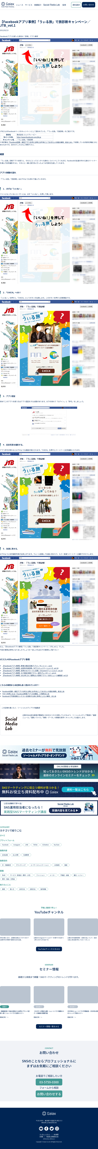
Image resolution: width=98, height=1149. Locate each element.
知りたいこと (5, 884)
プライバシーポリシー (49, 1138)
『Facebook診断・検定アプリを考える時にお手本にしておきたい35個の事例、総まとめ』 (40, 142)
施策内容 (3, 850)
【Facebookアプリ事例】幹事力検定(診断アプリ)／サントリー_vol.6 (27, 666)
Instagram (16, 845)
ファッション (40, 875)
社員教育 (26, 855)
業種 (2, 870)
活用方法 (32, 889)
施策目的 (3, 860)
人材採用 (56, 865)
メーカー (52, 875)
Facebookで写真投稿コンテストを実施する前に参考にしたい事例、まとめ (29, 696)
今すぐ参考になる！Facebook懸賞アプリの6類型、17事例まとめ (25, 694)
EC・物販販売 (6, 865)
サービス (28, 5)
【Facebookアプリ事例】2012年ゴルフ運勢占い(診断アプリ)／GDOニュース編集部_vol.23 (35, 675)
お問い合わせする (49, 1094)
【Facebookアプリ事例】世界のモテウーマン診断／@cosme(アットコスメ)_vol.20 (32, 670)
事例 (3, 889)
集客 (65, 865)
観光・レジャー (79, 875)
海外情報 (43, 889)
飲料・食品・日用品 (8, 879)
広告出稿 (5, 855)
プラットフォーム (7, 840)
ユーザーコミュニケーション (40, 865)
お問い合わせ (88, 4)
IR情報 (41, 1136)
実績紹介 (37, 5)
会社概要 (56, 1134)
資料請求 (76, 5)
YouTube (56, 845)
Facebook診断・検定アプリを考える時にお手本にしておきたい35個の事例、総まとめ (33, 691)
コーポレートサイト (45, 1134)
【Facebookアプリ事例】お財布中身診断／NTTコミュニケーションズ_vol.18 (30, 668)
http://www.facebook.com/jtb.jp (29, 137)
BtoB (3, 875)
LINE (26, 845)
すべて (2, 835)
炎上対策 (15, 855)
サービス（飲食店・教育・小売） (20, 875)
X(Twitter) (45, 845)
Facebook (5, 845)
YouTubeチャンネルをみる (49, 949)
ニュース (19, 5)
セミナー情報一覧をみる (49, 1026)
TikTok (35, 845)
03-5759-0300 (49, 1082)
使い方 (12, 889)
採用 (64, 5)
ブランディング (21, 865)
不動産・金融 (64, 875)
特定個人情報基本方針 (52, 1136)
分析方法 (22, 889)
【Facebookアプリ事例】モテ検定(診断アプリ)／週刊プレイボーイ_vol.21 (29, 673)
